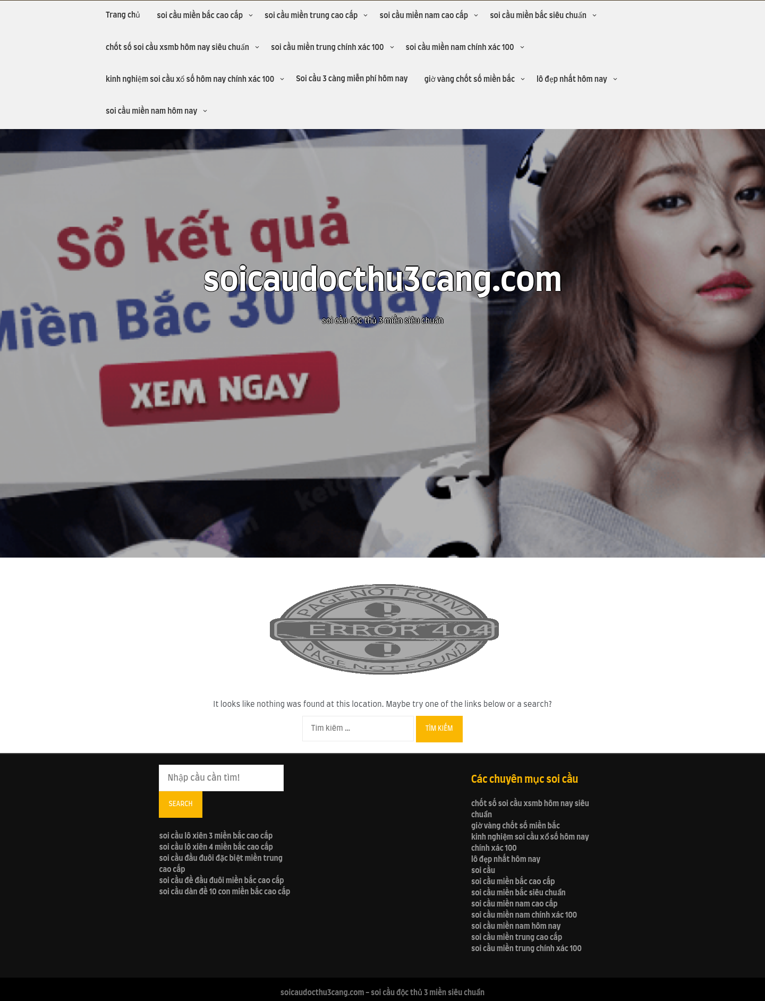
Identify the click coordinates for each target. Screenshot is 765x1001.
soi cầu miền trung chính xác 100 (327, 48)
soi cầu (483, 871)
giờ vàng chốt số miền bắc (469, 79)
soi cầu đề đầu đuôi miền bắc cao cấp (221, 881)
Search (180, 804)
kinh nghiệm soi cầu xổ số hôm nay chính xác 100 (190, 79)
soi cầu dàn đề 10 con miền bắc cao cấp (224, 892)
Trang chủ (123, 15)
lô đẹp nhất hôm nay (572, 79)
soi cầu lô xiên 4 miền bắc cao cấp (216, 847)
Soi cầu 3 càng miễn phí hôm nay (352, 79)
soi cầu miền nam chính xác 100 (460, 48)
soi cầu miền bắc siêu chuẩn (538, 16)
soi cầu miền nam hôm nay (151, 111)
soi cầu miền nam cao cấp (423, 16)
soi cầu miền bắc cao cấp (200, 16)
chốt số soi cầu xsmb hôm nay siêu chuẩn (177, 48)
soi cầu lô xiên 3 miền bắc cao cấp (216, 836)
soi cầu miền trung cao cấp (311, 16)
